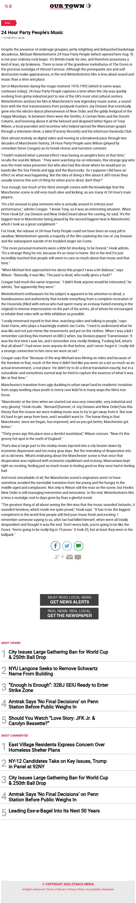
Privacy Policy (76, 889)
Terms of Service (56, 889)
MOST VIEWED (10, 643)
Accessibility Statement (100, 889)
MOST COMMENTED (14, 735)
